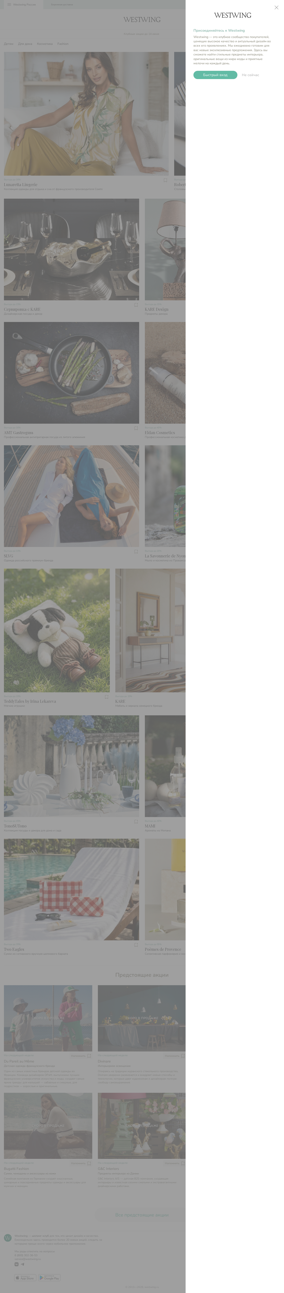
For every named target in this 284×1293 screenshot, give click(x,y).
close (276, 7)
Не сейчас (250, 75)
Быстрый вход (215, 75)
